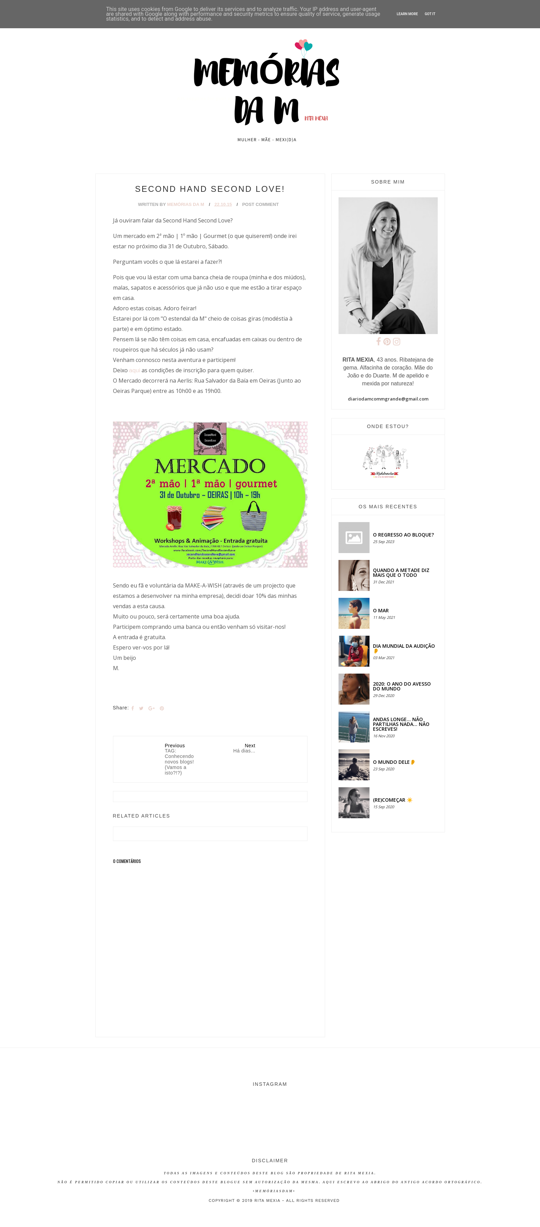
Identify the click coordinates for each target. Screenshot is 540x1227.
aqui (135, 370)
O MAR (381, 610)
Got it (430, 14)
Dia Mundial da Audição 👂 (404, 648)
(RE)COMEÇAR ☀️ (393, 800)
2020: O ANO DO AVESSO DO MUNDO (402, 686)
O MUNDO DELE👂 (394, 762)
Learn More (407, 14)
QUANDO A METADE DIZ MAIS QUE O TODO (401, 572)
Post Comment (260, 204)
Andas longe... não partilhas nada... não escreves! (401, 724)
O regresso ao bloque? (403, 534)
